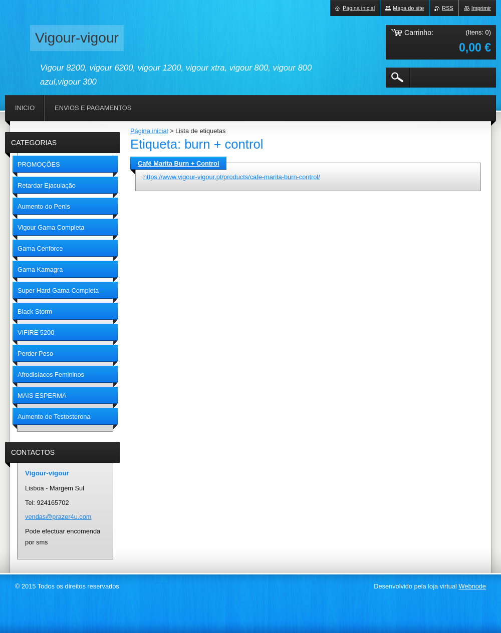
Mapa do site (408, 8)
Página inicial (149, 131)
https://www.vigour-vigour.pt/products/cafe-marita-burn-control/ (231, 177)
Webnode (472, 586)
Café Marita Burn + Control (178, 163)
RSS (447, 8)
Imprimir (481, 8)
